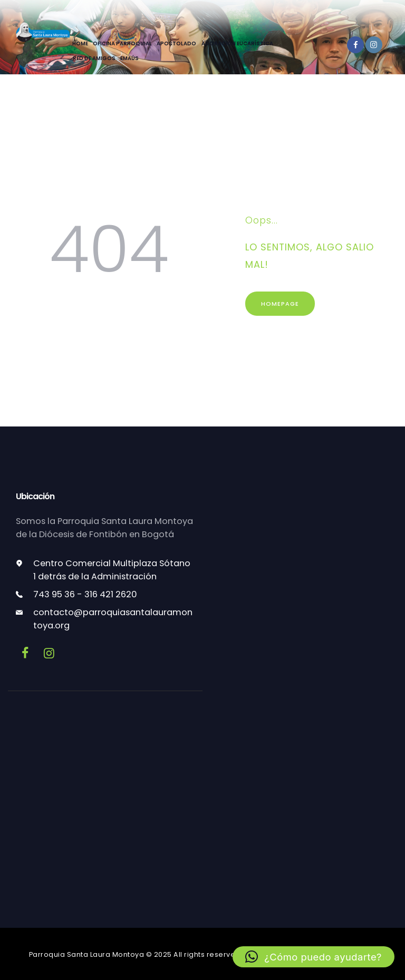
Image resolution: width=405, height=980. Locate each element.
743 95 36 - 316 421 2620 (85, 594)
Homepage (280, 303)
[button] (313, 956)
